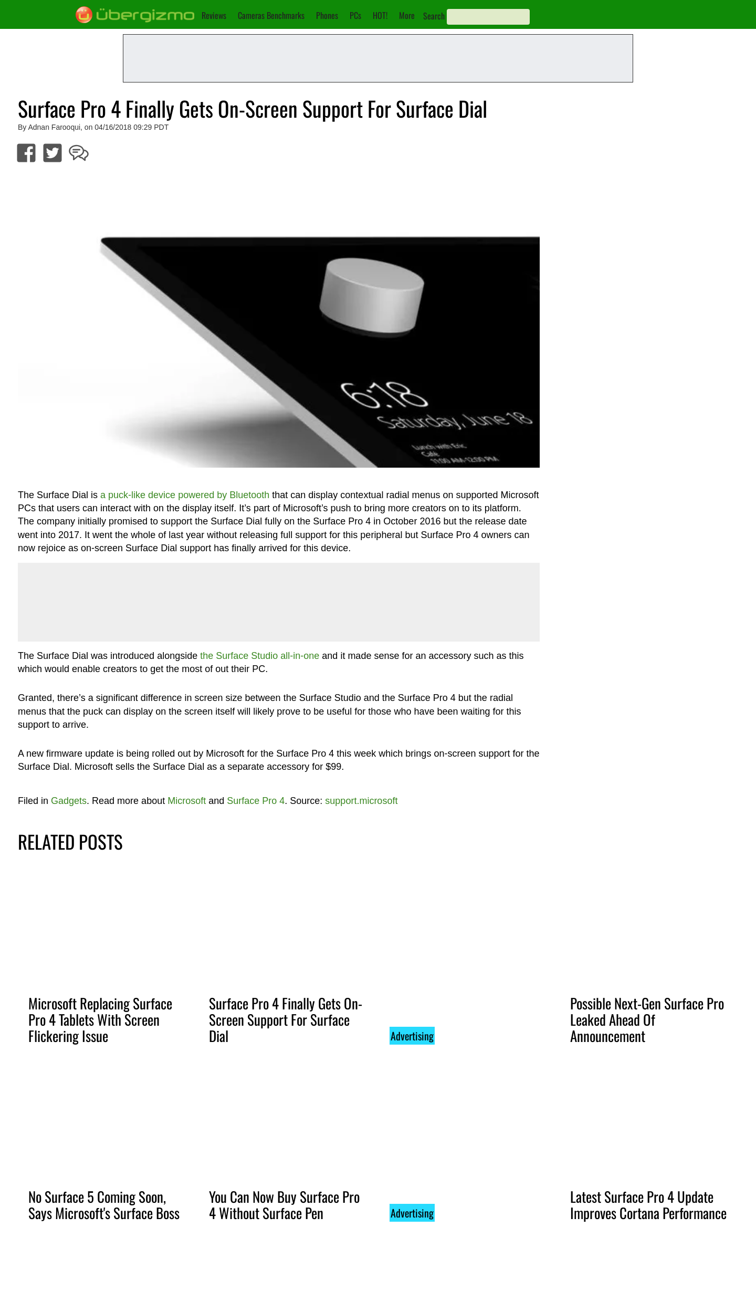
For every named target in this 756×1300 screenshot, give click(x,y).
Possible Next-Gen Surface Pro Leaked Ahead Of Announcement (647, 1019)
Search (434, 15)
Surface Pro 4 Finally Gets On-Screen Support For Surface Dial (285, 1019)
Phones (327, 15)
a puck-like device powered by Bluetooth (184, 495)
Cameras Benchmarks (271, 15)
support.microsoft (361, 801)
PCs (355, 15)
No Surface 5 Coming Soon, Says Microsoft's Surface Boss (104, 1204)
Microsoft (186, 801)
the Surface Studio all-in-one (259, 656)
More (407, 15)
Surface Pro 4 (256, 801)
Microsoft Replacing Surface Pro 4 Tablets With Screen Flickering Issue (100, 1019)
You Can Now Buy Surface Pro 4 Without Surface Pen (284, 1204)
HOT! (380, 15)
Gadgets (69, 801)
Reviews (214, 15)
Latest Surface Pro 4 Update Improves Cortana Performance (648, 1204)
